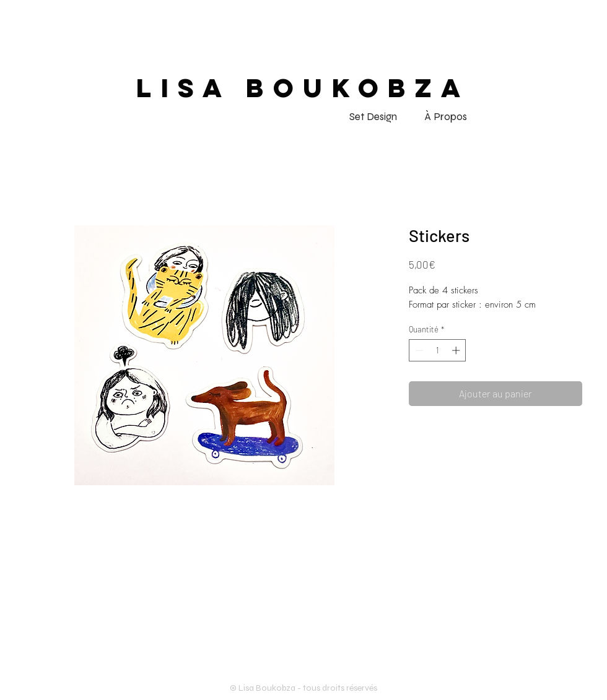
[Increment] (457, 350)
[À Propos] (445, 117)
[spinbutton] (438, 350)
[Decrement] (418, 350)
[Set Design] (373, 117)
